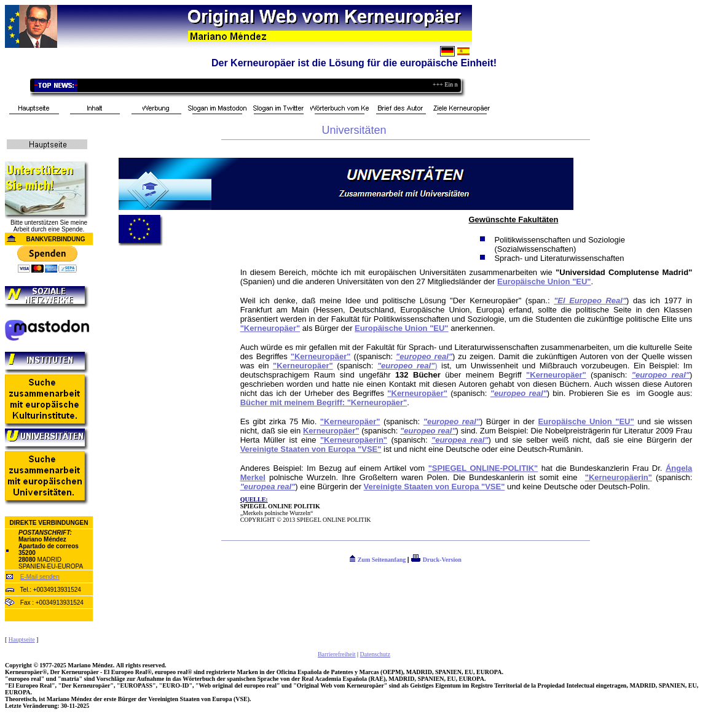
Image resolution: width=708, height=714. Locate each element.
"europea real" (459, 439)
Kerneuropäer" (331, 430)
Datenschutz (375, 654)
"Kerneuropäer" (270, 328)
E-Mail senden (40, 576)
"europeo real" (424, 356)
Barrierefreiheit (337, 654)
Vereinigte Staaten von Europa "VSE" (311, 449)
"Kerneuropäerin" (353, 439)
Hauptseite (22, 639)
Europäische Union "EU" (544, 281)
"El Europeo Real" (590, 300)
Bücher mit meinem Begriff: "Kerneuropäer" (323, 402)
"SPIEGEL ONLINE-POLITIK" (483, 468)
